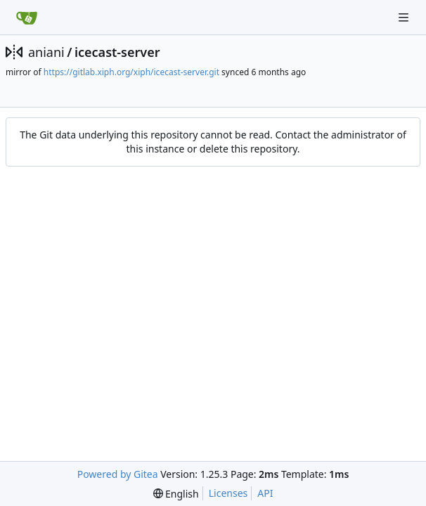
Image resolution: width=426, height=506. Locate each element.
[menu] (176, 493)
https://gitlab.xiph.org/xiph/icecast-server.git (131, 72)
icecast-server (117, 52)
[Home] (26, 17)
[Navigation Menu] (405, 17)
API (265, 493)
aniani (46, 52)
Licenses (228, 493)
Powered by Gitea (117, 474)
